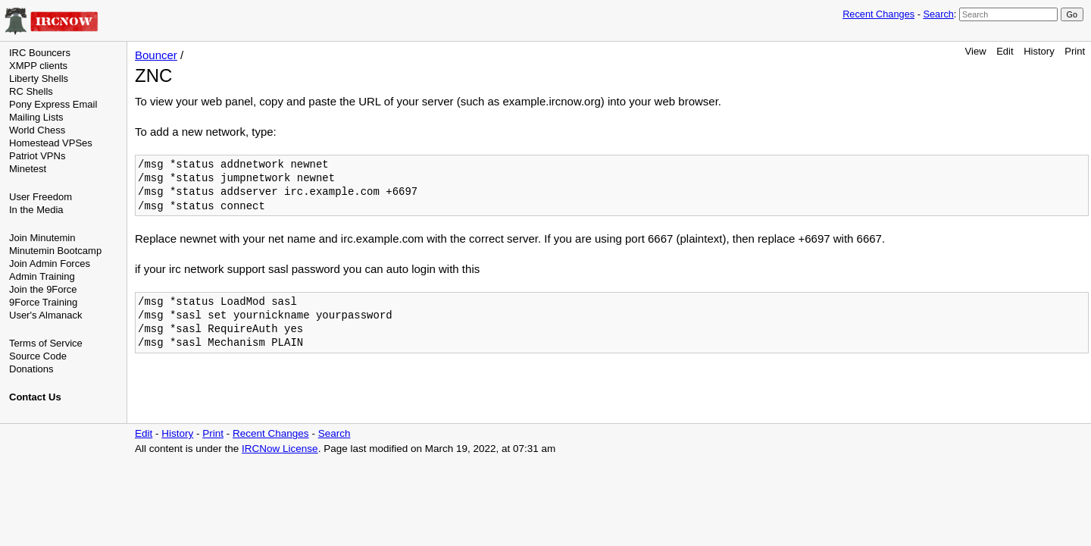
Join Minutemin (42, 237)
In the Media (36, 209)
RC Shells (31, 91)
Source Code (38, 356)
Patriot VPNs (37, 156)
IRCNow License (280, 448)
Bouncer (156, 55)
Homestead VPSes (50, 143)
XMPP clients (38, 65)
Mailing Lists (36, 117)
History (1039, 51)
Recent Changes (878, 14)
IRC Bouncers (39, 52)
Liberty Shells (38, 78)
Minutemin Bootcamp (55, 250)
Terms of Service (46, 343)
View (975, 51)
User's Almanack (45, 315)
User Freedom (40, 196)
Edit (1004, 51)
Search (938, 14)
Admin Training (42, 276)
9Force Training (43, 302)
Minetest (27, 168)
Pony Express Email (53, 104)
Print (1074, 51)
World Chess (37, 130)
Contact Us (35, 397)
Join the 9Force (43, 289)
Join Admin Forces (49, 263)
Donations (31, 369)
